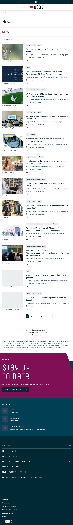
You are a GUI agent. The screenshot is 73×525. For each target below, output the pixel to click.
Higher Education (31, 157)
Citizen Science (31, 45)
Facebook (14, 410)
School (40, 45)
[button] (68, 7)
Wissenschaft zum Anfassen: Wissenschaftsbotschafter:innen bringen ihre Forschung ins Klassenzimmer (47, 252)
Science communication (33, 90)
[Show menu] (4, 7)
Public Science (37, 293)
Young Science (31, 224)
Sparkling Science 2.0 (24, 427)
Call (28, 134)
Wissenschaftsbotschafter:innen (36, 179)
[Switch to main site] (36, 2)
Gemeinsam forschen (17, 418)
